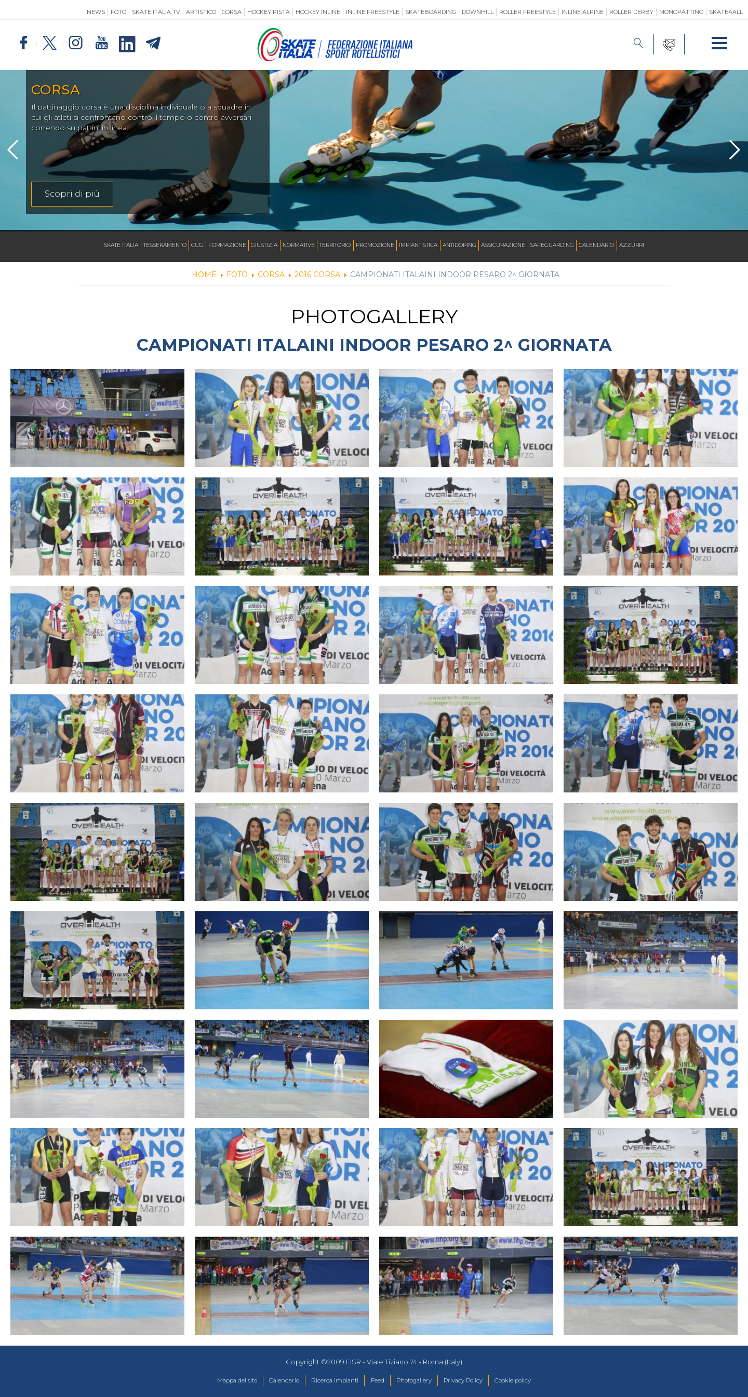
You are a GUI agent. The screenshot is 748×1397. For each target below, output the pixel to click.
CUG (173, 246)
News (96, 12)
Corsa (232, 12)
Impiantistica (427, 246)
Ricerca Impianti (328, 1381)
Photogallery (420, 1381)
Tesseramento (135, 246)
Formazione (206, 246)
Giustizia (248, 246)
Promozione (377, 246)
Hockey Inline (318, 12)
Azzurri (671, 246)
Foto (118, 12)
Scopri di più (72, 194)
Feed (377, 1381)
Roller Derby (631, 12)
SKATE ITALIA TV (156, 12)
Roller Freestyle (527, 12)
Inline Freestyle (372, 12)
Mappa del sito (214, 1381)
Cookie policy (535, 1381)
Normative (287, 246)
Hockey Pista (268, 12)
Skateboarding (430, 12)
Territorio (331, 246)
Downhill (477, 12)
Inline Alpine (583, 12)
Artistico (201, 12)
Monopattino (681, 12)
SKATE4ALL (726, 12)
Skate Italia (84, 246)
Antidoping (474, 246)
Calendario (630, 246)
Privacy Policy (476, 1381)
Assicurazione (525, 246)
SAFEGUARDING (580, 246)
